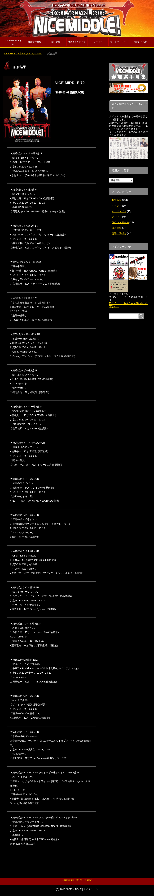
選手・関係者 (119, 233)
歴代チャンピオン (77, 42)
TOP (23, 53)
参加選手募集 (34, 42)
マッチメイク (119, 211)
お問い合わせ (140, 42)
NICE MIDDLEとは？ (14, 42)
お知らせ (116, 200)
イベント (116, 205)
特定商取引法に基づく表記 (77, 880)
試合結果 (55, 42)
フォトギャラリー (119, 42)
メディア (98, 42)
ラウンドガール (120, 222)
